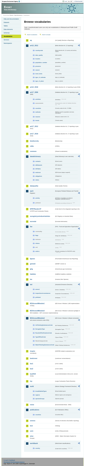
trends (37, 120)
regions (37, 395)
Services (6, 40)
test (31, 426)
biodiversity (34, 141)
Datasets (6, 22)
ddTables (38, 169)
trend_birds (38, 73)
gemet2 (32, 264)
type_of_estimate (40, 77)
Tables (6, 26)
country (37, 448)
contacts (37, 161)
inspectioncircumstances (42, 293)
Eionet (11, 15)
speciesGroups (39, 398)
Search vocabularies (32, 34)
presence (38, 66)
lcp (31, 381)
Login (65, 1)
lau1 (31, 363)
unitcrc (37, 251)
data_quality (39, 55)
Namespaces (8, 43)
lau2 (31, 369)
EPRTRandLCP (35, 209)
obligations (38, 176)
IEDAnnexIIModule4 (37, 318)
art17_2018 (34, 134)
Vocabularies (8, 36)
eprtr (31, 191)
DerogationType (40, 329)
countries (38, 108)
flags (36, 235)
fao (31, 226)
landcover (33, 358)
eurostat (33, 221)
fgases (32, 259)
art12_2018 (34, 87)
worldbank (34, 443)
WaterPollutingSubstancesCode (44, 345)
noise (32, 404)
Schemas (6, 33)
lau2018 (33, 374)
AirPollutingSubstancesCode (44, 325)
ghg (31, 269)
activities (38, 99)
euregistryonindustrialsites (40, 216)
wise (31, 436)
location (37, 59)
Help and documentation (11, 19)
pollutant (38, 297)
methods (37, 112)
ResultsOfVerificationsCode (43, 333)
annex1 (37, 289)
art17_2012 (34, 126)
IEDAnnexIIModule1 (37, 303)
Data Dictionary (18, 15)
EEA (11, 1)
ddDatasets (38, 165)
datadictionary (35, 156)
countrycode (39, 50)
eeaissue (38, 172)
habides (33, 274)
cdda (32, 146)
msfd (32, 386)
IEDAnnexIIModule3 (37, 311)
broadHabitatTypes (41, 391)
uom (31, 431)
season (37, 70)
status (37, 180)
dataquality (34, 186)
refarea (37, 243)
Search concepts (46, 34)
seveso (32, 421)
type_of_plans (39, 81)
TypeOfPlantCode (40, 337)
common (33, 151)
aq (31, 40)
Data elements (8, 29)
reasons (37, 116)
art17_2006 (34, 92)
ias (31, 279)
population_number (41, 62)
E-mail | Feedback (9, 460)
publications (34, 410)
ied (31, 284)
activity (37, 198)
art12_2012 (34, 45)
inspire (32, 351)
